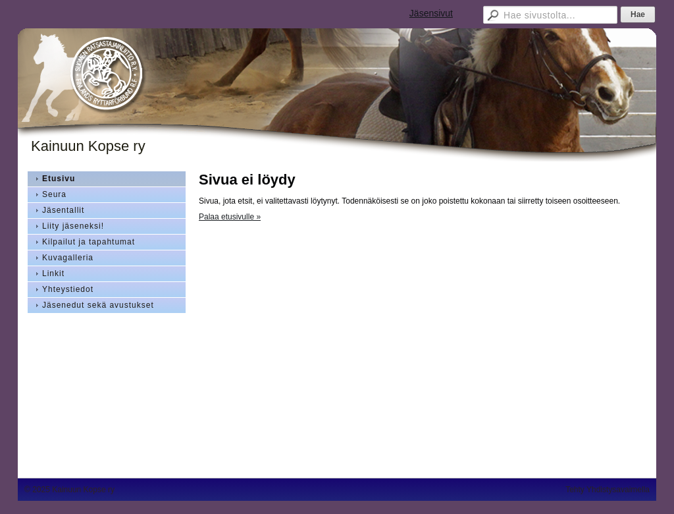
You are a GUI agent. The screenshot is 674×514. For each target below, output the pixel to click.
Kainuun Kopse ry (88, 146)
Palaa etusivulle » (230, 216)
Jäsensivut (431, 13)
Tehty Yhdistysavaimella (607, 489)
